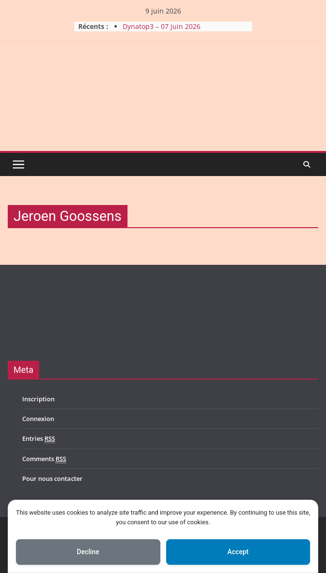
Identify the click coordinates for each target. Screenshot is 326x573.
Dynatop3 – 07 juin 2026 (161, 26)
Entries (38, 438)
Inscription (38, 399)
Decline (88, 552)
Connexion (38, 418)
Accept (238, 552)
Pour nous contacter (52, 478)
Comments (44, 459)
